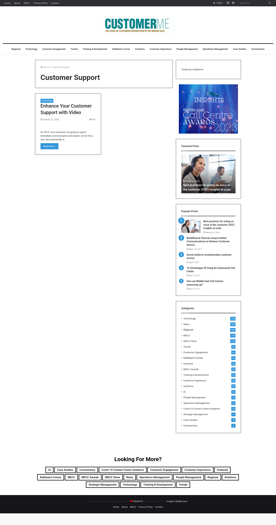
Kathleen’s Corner (121, 49)
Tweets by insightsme (192, 69)
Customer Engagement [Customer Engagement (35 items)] (201, 470)
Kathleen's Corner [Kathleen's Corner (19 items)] (125, 479)
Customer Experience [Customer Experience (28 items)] (66, 479)
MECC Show (189, 341)
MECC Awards (191, 369)
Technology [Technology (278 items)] (224, 487)
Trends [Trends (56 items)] (160, 496)
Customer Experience (161, 49)
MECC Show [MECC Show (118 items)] (201, 479)
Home (7, 3)
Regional (15, 49)
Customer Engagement (54, 49)
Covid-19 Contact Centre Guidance (201, 408)
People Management (187, 49)
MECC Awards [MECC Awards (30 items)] (173, 479)
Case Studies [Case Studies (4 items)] (77, 470)
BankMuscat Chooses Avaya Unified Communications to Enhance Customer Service (208, 241)
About (17, 3)
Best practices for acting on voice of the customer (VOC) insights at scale (206, 185)
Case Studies (239, 49)
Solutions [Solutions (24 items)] (157, 487)
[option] (208, 174)
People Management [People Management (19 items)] (105, 487)
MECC (27, 3)
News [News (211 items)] (222, 479)
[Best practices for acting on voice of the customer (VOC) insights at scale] (191, 226)
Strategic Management (195, 414)
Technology (31, 49)
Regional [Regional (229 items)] (136, 487)
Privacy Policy (40, 3)
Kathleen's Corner (193, 358)
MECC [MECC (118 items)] (150, 479)
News (186, 324)
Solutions (140, 49)
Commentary (257, 49)
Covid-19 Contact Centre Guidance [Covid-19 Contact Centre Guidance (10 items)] (149, 470)
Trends (74, 49)
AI (184, 391)
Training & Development (95, 49)
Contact (55, 3)
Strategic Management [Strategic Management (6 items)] (190, 487)
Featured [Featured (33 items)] (97, 479)
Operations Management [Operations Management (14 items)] (62, 487)
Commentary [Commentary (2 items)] (105, 470)
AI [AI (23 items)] (58, 470)
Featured (188, 363)
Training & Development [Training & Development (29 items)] (129, 496)
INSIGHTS (138, 513)
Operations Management (215, 49)
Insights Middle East (177, 513)
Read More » (49, 146)
